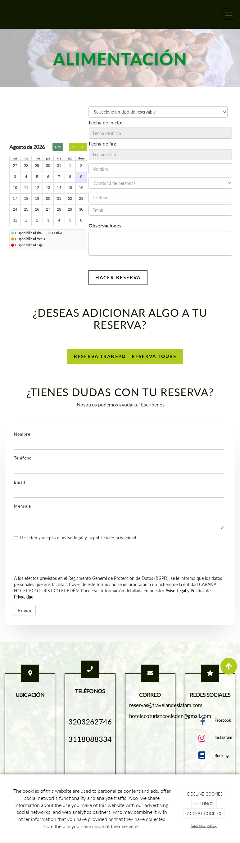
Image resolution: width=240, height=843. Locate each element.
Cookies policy (204, 825)
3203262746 (90, 721)
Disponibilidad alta (28, 233)
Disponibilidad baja (29, 245)
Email (19, 482)
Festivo (57, 233)
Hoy (58, 147)
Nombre (22, 434)
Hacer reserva (118, 277)
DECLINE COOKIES (205, 793)
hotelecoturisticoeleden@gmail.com (170, 716)
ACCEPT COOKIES (204, 813)
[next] (82, 147)
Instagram (223, 737)
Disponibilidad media (30, 239)
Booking (222, 755)
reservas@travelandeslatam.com (165, 705)
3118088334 (90, 738)
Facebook (223, 720)
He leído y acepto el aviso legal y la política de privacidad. (76, 537)
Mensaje (22, 506)
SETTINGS (203, 803)
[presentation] (61, 558)
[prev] (73, 147)
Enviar (25, 610)
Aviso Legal (175, 590)
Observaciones (104, 225)
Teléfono (23, 457)
